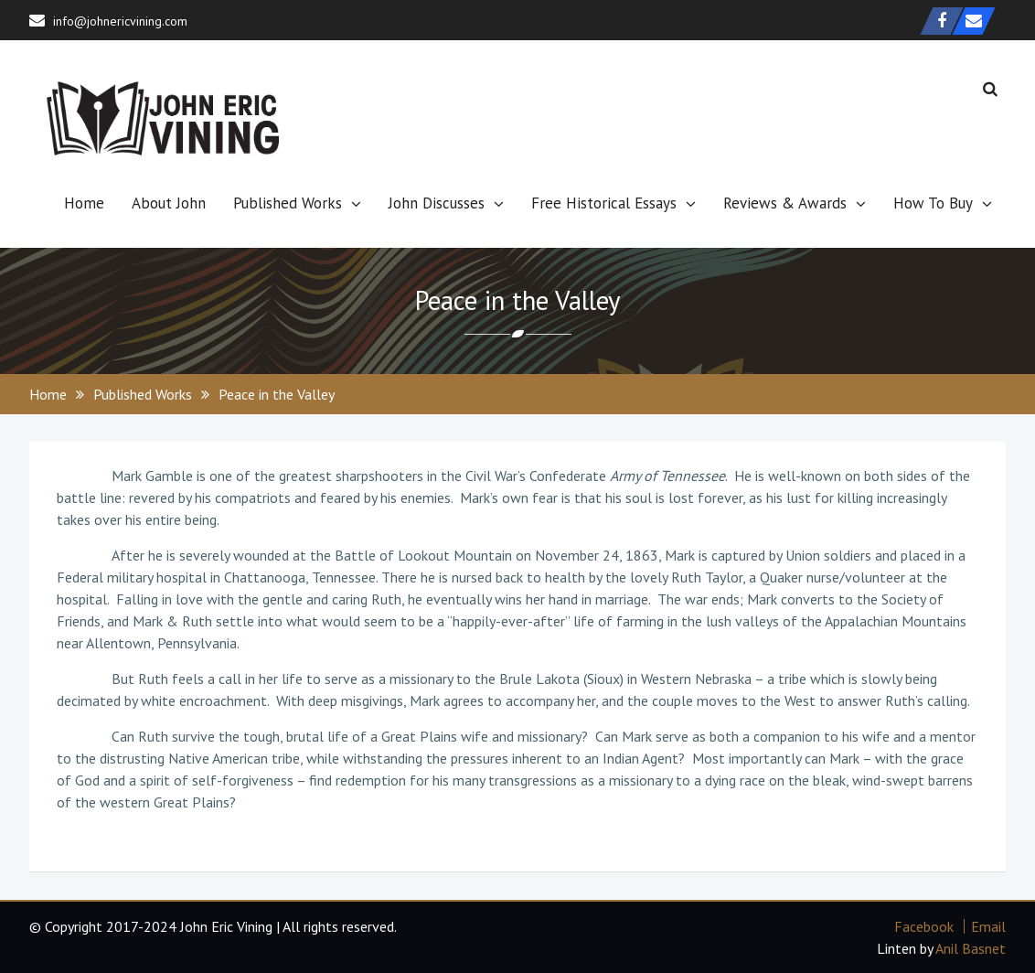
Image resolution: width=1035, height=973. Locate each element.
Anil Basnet (970, 948)
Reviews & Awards (785, 203)
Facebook (924, 926)
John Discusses (437, 203)
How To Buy (933, 203)
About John (169, 203)
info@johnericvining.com (120, 21)
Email (988, 926)
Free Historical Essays (604, 203)
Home (84, 203)
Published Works (287, 203)
